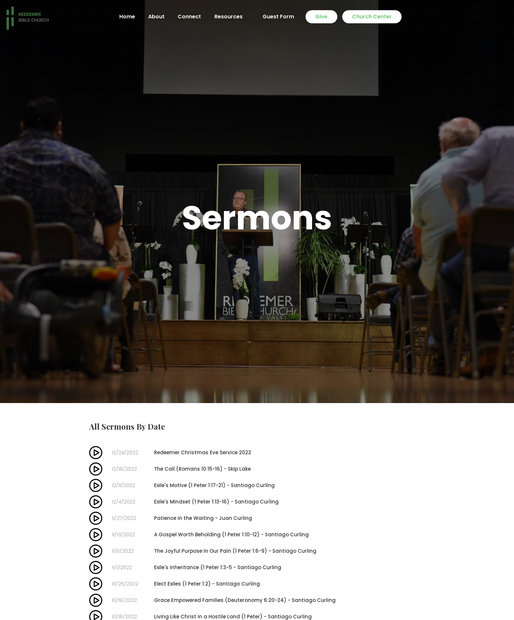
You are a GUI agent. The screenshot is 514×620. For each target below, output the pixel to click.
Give (321, 16)
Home (127, 16)
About (156, 16)
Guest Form (278, 16)
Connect (189, 16)
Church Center (372, 16)
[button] (232, 17)
